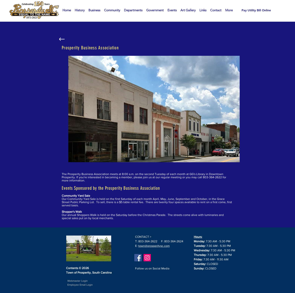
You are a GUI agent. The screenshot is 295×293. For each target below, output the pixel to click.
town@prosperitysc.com (154, 245)
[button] (94, 10)
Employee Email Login (80, 284)
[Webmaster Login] (77, 281)
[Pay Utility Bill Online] (256, 10)
